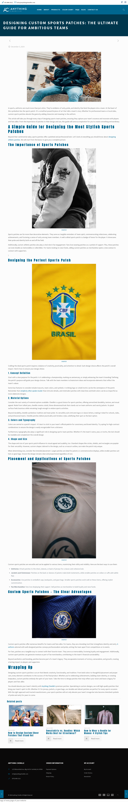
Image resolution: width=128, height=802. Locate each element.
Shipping (48, 773)
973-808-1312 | (8, 2)
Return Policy (50, 776)
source (64, 230)
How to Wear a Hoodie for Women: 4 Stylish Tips (97, 732)
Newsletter (87, 776)
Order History (88, 773)
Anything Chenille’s (48, 686)
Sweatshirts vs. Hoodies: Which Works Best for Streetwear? (63, 732)
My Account (87, 769)
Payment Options (51, 769)
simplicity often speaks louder (31, 391)
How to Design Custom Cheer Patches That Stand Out (23, 734)
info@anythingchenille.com (26, 2)
